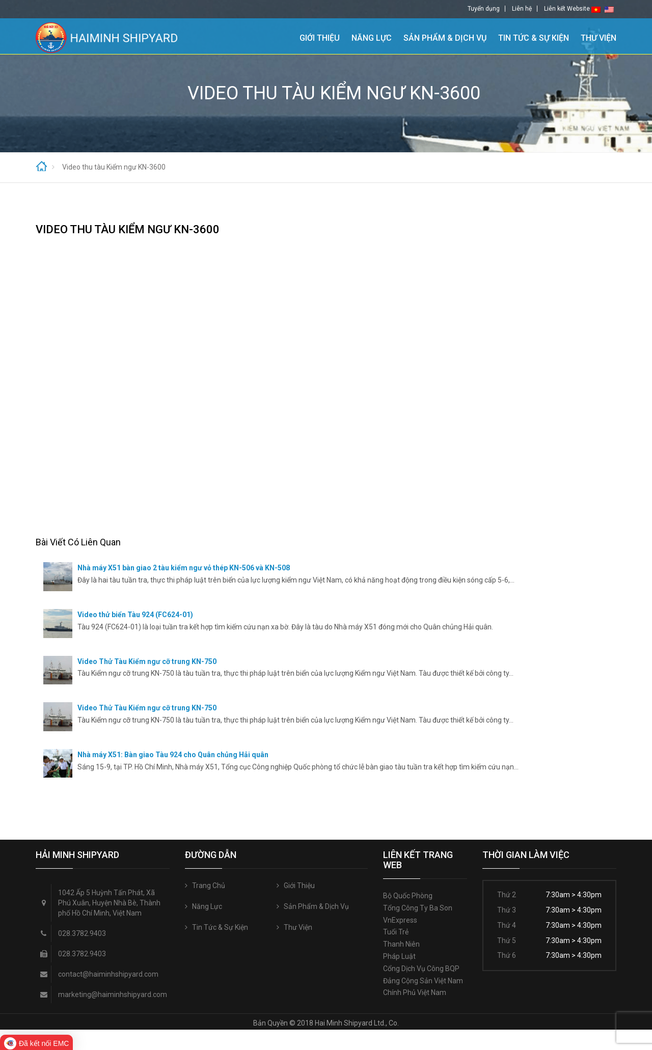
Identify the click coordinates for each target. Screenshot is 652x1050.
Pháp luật (399, 956)
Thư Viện (598, 37)
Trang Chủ (282, 36)
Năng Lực (371, 37)
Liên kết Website (567, 9)
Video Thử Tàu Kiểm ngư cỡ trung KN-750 (146, 661)
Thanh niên (401, 944)
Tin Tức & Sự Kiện (533, 37)
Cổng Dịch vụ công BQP (421, 968)
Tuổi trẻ (396, 932)
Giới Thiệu (320, 37)
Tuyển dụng (484, 9)
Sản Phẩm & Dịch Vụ (444, 37)
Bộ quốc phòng (407, 896)
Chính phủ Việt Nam (414, 992)
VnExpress (400, 920)
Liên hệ (522, 9)
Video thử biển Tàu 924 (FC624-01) (135, 615)
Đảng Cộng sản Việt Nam (423, 981)
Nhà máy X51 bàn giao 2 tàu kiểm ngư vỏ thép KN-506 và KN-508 (183, 568)
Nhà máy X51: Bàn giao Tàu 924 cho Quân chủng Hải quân (172, 755)
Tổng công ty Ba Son (417, 908)
